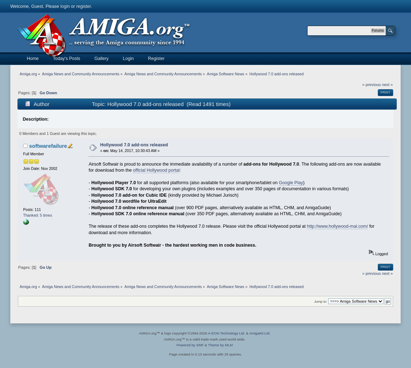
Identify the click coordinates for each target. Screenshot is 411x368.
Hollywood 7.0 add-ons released (134, 144)
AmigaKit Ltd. (259, 333)
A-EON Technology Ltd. (226, 333)
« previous (371, 84)
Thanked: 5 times (37, 215)
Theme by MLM (220, 345)
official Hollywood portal (156, 170)
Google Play (291, 182)
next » (387, 84)
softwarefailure (48, 146)
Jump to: (321, 301)
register (83, 6)
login (65, 6)
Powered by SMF (190, 345)
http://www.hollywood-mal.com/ (337, 226)
